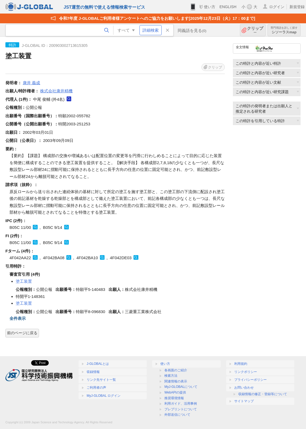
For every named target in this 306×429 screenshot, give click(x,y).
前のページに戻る (22, 333)
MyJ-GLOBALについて (180, 387)
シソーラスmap (284, 30)
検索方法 (170, 376)
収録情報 (93, 372)
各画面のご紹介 (175, 370)
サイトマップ (244, 401)
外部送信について (177, 415)
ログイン (276, 7)
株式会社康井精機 (56, 91)
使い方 (209, 7)
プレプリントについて (180, 409)
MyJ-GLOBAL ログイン (104, 396)
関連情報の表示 (175, 381)
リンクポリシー (245, 372)
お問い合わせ (244, 387)
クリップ (255, 30)
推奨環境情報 (174, 398)
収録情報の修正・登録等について (262, 394)
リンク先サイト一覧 (101, 380)
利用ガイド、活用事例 (180, 403)
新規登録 (297, 7)
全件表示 (17, 318)
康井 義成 (31, 82)
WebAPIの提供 (175, 392)
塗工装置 (24, 281)
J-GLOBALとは (98, 364)
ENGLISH (227, 7)
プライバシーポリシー (250, 380)
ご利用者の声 (96, 387)
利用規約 (240, 364)
